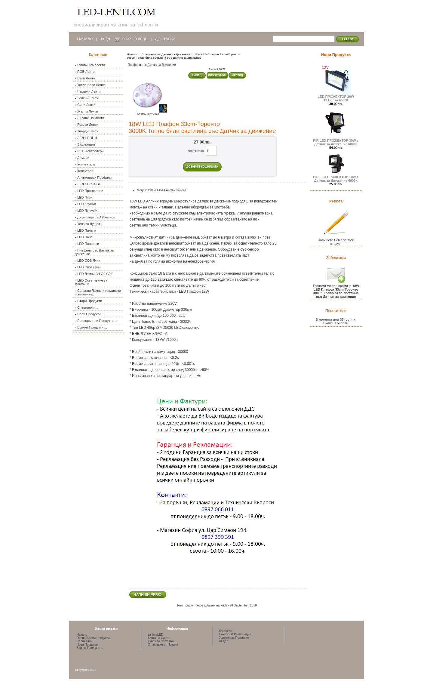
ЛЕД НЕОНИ (86, 138)
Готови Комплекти (90, 65)
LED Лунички (86, 210)
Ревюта (336, 201)
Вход (105, 39)
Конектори (84, 171)
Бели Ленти (85, 78)
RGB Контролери (89, 151)
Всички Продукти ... (91, 327)
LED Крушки (85, 204)
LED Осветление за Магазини (91, 282)
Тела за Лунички (88, 224)
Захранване (85, 144)
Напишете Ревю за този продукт (336, 240)
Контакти (225, 631)
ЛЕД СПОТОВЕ (88, 184)
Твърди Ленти (87, 131)
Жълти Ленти (86, 111)
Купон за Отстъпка (161, 641)
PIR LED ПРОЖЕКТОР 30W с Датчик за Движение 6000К (335, 141)
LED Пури (83, 197)
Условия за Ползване (234, 637)
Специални (84, 641)
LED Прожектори (89, 191)
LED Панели (85, 230)
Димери (82, 157)
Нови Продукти (336, 54)
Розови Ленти (86, 124)
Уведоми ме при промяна (336, 289)
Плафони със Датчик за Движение (165, 54)
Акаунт (224, 641)
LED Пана (84, 237)
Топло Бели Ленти (90, 85)
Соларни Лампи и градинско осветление (98, 292)
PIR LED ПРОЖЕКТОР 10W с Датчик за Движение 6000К (335, 177)
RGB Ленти (85, 71)
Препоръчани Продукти (93, 638)
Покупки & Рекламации (235, 634)
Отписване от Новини (163, 644)
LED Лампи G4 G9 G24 (93, 274)
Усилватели (85, 164)
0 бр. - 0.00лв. (135, 39)
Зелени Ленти (87, 98)
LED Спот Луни (87, 267)
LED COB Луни (87, 260)
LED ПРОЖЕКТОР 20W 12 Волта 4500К (336, 97)
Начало (85, 39)
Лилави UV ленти (89, 118)
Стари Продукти (88, 301)
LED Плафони (87, 243)
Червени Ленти (87, 91)
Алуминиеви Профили (93, 177)
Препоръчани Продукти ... (96, 320)
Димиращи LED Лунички (95, 217)
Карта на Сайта (159, 638)
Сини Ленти (85, 104)
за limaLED (155, 634)
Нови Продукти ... (89, 314)
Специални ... (86, 307)
